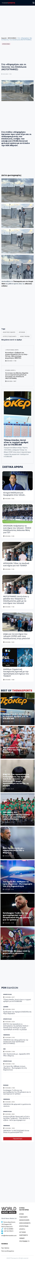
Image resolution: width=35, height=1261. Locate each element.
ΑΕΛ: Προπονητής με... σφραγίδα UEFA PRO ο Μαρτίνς (13, 850)
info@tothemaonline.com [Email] (9, 1235)
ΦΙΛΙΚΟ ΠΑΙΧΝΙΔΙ (24, 336)
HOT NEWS (22, 1232)
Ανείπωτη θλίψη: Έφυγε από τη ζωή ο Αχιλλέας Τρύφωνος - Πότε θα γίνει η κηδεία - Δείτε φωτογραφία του (16, 1118)
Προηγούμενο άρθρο (11, 350)
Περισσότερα (17, 1139)
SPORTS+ (22, 1229)
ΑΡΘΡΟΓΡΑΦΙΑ (23, 1226)
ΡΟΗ (9, 987)
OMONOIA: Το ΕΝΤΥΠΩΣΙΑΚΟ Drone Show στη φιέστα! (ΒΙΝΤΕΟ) (16, 1131)
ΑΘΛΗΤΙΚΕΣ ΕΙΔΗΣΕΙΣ (9, 332)
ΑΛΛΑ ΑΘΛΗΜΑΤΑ (24, 1223)
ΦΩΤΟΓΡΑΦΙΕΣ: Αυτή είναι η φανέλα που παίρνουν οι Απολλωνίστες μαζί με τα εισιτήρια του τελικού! (16, 599)
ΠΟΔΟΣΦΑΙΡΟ (23, 1217)
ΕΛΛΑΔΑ (5, 1085)
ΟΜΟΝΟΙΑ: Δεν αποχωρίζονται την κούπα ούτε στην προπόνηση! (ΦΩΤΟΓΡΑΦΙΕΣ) (16, 815)
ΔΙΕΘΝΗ (5, 1007)
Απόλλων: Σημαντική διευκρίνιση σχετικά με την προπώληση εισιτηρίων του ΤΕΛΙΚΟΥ (16, 672)
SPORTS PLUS (7, 994)
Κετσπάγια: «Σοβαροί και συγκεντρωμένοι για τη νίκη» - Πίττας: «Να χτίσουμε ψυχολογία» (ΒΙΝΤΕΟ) (16, 355)
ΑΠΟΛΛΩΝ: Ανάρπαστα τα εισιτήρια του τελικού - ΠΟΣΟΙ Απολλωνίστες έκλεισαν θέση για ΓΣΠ (17, 529)
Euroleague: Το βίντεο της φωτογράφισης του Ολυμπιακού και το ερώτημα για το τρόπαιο (17, 916)
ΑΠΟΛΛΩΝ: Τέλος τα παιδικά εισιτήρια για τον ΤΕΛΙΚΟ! (16, 564)
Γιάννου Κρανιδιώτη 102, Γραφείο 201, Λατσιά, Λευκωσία (8, 1224)
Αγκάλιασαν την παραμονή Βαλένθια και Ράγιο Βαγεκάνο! (16, 749)
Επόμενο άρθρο (10, 370)
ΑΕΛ (4, 1049)
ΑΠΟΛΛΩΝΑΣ (12, 38)
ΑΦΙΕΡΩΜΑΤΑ (23, 1235)
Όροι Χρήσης (5, 1248)
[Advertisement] (18, 311)
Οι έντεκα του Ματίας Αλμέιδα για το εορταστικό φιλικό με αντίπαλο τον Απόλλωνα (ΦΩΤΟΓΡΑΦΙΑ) (16, 375)
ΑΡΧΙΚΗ (21, 1214)
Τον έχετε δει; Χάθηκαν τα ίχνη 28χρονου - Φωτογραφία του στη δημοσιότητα (17, 883)
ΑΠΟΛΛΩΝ (22, 332)
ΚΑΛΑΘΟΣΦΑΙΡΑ (24, 1220)
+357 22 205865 (8, 1229)
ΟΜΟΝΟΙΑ (6, 1035)
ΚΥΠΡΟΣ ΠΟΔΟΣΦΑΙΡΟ (9, 336)
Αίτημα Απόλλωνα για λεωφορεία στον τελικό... (14, 493)
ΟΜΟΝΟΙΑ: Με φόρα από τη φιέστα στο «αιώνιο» (16, 952)
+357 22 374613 (8, 1231)
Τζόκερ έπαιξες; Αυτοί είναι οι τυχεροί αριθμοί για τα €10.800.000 (16, 442)
